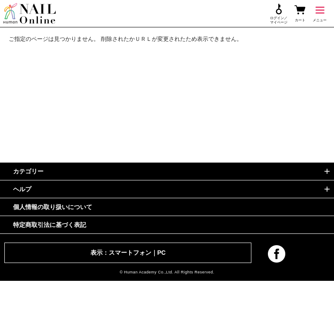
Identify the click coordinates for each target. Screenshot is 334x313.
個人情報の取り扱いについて (52, 206)
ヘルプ (22, 189)
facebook (276, 254)
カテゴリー (28, 171)
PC (161, 252)
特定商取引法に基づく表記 (49, 224)
